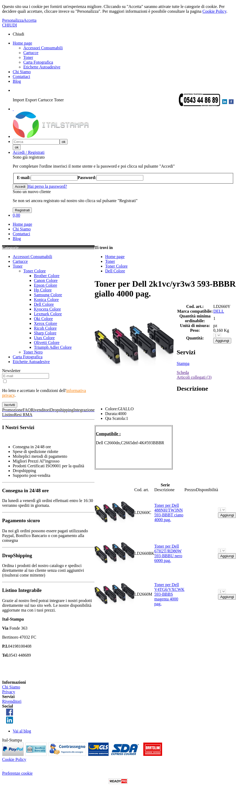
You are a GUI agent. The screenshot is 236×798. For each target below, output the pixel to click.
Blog (17, 81)
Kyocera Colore (47, 309)
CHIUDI (9, 25)
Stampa (183, 363)
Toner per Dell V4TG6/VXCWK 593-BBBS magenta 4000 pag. (169, 594)
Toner (28, 57)
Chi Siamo (22, 71)
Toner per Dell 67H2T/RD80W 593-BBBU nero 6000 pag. (168, 553)
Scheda (183, 372)
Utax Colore (44, 337)
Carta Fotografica (38, 62)
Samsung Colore (48, 295)
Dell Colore (44, 304)
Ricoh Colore (45, 328)
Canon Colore (45, 280)
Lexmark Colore (48, 314)
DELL (218, 311)
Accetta (30, 20)
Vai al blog (22, 731)
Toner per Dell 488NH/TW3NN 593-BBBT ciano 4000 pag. (168, 512)
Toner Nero (33, 352)
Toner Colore (34, 271)
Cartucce (30, 52)
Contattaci (21, 76)
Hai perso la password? (47, 186)
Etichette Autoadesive (41, 67)
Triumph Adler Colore (53, 347)
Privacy (8, 692)
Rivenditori (11, 701)
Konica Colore (46, 299)
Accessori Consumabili (43, 48)
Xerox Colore (45, 323)
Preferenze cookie (17, 773)
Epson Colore (45, 285)
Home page (22, 43)
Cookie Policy (214, 11)
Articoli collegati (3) (194, 377)
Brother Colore (46, 275)
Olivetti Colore (46, 342)
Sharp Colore (45, 333)
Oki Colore (43, 318)
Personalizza (13, 20)
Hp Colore (43, 290)
